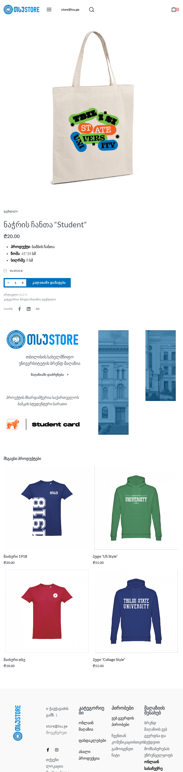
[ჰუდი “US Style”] (136, 508)
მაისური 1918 (15, 556)
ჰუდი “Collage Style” (109, 659)
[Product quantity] (15, 283)
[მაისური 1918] (47, 508)
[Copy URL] (38, 309)
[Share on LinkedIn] (28, 309)
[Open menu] (49, 9)
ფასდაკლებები (92, 740)
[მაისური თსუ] (47, 611)
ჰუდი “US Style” (105, 556)
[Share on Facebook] (19, 309)
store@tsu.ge (56, 726)
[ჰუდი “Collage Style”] (136, 611)
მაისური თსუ (14, 659)
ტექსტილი (11, 211)
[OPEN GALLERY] (91, 110)
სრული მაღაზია (30, 299)
